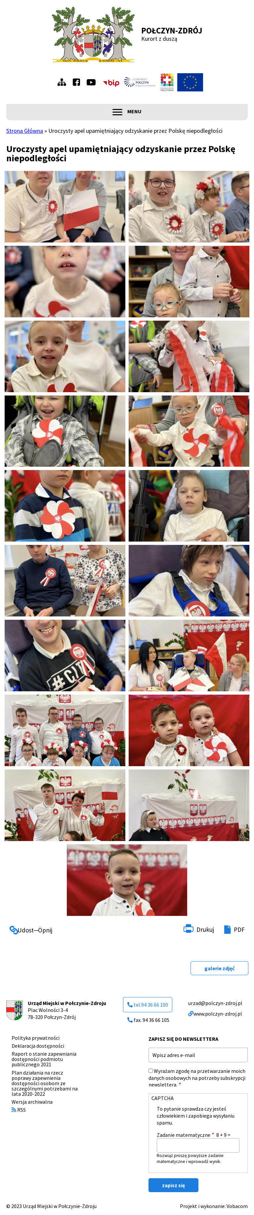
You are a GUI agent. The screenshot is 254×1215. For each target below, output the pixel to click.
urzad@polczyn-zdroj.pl (215, 1003)
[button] (65, 206)
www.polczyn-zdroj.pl (215, 1013)
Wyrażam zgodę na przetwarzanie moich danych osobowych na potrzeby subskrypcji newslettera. (196, 1078)
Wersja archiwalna (32, 1101)
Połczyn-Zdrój (171, 30)
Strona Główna (24, 130)
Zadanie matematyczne (183, 1135)
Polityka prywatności (36, 1037)
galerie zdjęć (219, 968)
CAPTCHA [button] (162, 1098)
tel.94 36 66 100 (147, 1004)
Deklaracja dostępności (38, 1045)
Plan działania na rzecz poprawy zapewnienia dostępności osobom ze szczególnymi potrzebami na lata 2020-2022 (45, 1083)
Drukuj (205, 929)
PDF (239, 929)
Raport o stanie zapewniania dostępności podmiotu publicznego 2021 (44, 1059)
